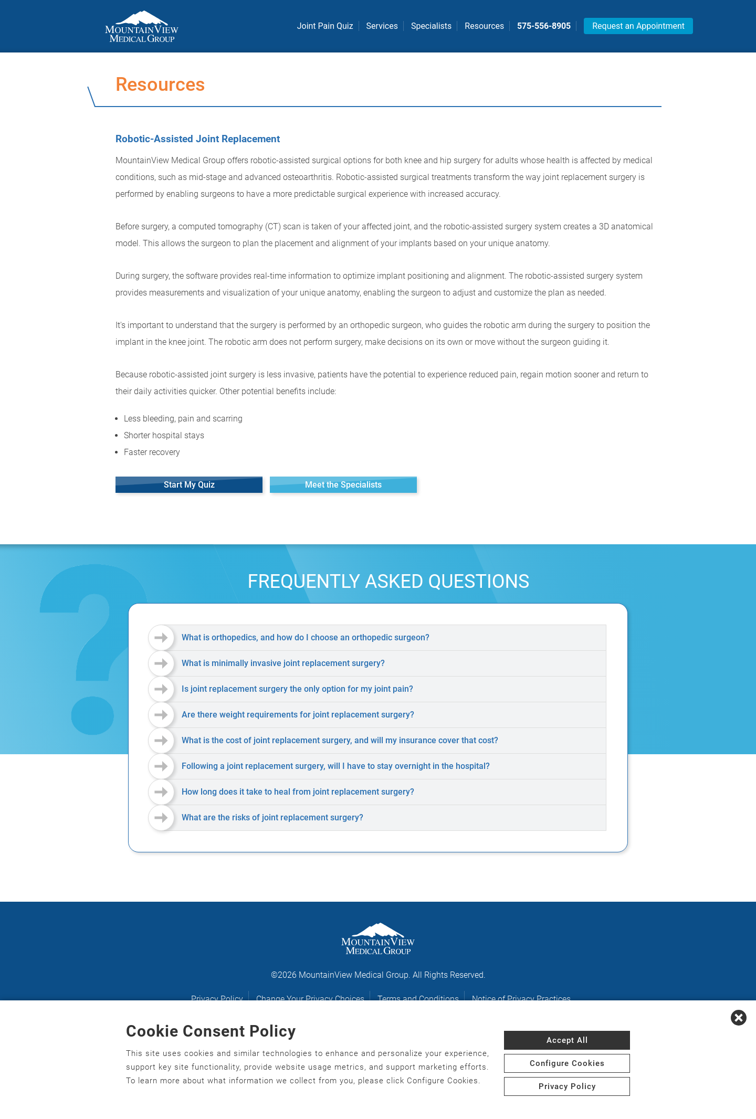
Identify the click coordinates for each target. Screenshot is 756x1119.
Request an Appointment (638, 26)
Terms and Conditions (418, 999)
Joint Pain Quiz (325, 26)
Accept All (567, 1040)
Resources (484, 26)
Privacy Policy (217, 999)
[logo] (141, 26)
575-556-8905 (544, 26)
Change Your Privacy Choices (310, 999)
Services (382, 26)
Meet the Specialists (343, 485)
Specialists (431, 26)
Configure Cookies (567, 1063)
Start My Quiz (189, 485)
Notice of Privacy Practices (521, 999)
